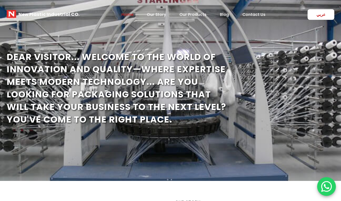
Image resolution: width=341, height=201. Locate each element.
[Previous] (6, 90)
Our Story (156, 14)
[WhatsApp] (326, 186)
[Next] (334, 90)
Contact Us (254, 14)
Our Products (192, 14)
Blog (224, 14)
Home (127, 14)
